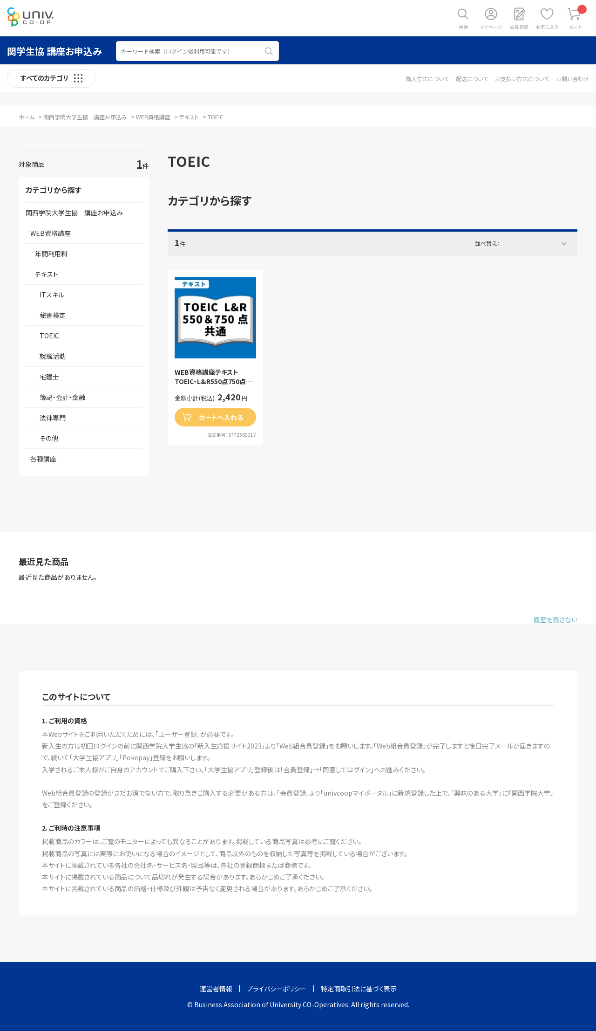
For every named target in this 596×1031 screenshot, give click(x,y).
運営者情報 (216, 988)
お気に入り (547, 26)
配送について (472, 78)
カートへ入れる (221, 417)
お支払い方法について (522, 78)
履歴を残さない (555, 619)
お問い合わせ (572, 78)
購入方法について (427, 78)
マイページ (491, 26)
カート (578, 17)
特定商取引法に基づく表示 (359, 988)
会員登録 (519, 26)
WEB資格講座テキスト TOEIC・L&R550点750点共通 (213, 377)
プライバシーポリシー (276, 988)
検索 (463, 26)
